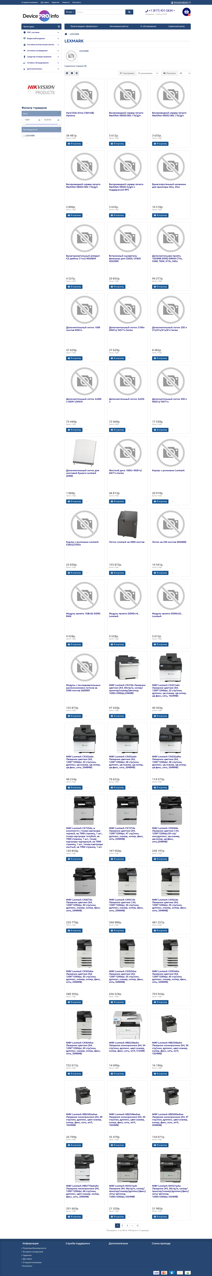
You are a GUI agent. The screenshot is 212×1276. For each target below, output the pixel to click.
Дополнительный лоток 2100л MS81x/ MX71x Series (127, 328)
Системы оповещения (41, 50)
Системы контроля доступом (41, 44)
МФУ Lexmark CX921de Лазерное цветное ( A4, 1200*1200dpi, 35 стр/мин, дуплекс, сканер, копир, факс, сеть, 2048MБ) (126, 905)
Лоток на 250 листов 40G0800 (169, 542)
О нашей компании (30, 2)
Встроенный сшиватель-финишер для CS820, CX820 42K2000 (125, 258)
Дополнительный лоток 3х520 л (126, 400)
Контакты (76, 2)
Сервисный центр (176, 26)
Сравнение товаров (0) (75, 66)
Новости (66, 2)
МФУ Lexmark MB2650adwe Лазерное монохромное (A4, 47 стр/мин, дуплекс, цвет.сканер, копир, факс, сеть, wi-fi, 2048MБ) (170, 1119)
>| (137, 1225)
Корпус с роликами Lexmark (168, 470)
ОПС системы (41, 32)
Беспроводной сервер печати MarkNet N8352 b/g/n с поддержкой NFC (126, 187)
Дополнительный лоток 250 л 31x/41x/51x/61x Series (169, 328)
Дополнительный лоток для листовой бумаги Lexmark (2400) (82, 473)
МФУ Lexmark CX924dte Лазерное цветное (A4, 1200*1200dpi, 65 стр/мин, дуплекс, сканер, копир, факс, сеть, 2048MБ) (169, 976)
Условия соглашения (32, 1252)
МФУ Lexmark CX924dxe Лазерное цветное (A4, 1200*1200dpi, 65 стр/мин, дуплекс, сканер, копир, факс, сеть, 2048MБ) (83, 1048)
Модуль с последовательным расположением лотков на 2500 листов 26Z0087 (83, 688)
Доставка (45, 2)
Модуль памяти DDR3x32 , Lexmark (167, 614)
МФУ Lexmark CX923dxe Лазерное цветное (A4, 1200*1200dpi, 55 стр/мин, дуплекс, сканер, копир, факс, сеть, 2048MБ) (126, 976)
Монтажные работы (119, 26)
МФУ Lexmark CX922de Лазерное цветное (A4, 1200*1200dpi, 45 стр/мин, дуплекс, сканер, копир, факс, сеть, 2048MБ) (169, 905)
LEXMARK (30, 135)
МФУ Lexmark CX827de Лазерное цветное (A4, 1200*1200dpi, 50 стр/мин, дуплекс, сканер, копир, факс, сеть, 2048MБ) (83, 905)
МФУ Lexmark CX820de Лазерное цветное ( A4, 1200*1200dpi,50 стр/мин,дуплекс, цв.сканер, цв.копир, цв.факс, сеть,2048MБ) (166, 835)
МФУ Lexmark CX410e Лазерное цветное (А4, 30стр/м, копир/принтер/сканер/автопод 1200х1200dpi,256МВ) (127, 689)
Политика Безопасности (33, 1248)
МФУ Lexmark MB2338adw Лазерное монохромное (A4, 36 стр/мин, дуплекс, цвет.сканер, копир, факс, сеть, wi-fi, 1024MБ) (170, 1048)
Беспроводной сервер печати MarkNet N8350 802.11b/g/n (126, 114)
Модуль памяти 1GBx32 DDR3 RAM (83, 614)
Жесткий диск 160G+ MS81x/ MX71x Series (125, 471)
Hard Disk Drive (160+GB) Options (80, 114)
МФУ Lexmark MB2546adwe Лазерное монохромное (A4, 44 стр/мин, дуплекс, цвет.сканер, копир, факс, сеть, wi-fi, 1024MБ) (127, 1119)
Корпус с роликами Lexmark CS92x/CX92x (82, 543)
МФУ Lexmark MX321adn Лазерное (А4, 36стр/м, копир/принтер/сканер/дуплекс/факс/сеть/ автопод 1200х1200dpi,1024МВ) (127, 1191)
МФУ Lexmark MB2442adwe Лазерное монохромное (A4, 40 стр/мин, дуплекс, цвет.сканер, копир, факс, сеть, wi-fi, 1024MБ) (84, 1119)
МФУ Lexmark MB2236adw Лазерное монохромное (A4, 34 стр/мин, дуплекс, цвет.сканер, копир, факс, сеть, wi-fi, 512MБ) (127, 1046)
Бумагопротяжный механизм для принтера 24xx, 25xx (169, 185)
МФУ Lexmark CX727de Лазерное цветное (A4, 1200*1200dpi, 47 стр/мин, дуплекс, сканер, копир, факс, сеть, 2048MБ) (126, 833)
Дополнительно (41, 69)
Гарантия (55, 2)
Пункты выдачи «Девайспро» (84, 26)
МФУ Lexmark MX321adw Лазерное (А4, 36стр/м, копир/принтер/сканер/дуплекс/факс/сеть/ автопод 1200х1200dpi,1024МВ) (170, 1191)
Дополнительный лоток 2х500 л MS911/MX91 (83, 400)
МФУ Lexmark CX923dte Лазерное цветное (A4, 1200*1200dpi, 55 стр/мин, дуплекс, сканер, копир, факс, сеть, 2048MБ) (83, 976)
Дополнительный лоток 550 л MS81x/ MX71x (169, 400)
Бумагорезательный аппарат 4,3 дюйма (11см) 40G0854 (83, 257)
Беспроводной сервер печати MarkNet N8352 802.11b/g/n (169, 114)
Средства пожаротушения (41, 56)
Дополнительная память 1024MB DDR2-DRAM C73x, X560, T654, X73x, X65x (167, 258)
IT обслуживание (148, 26)
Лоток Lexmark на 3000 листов (126, 542)
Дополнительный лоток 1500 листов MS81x (83, 328)
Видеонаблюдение (41, 38)
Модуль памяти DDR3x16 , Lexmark (124, 614)
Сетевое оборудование (41, 62)
